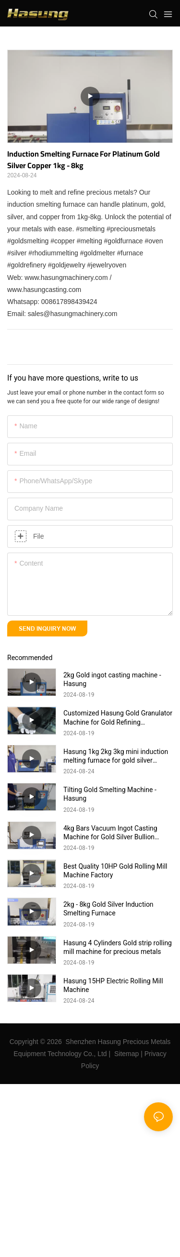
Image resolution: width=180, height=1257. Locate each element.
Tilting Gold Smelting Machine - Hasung (109, 794)
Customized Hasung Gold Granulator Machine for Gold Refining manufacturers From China (117, 717)
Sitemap (126, 1054)
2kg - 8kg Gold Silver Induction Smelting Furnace (108, 908)
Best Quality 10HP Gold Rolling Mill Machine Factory (115, 870)
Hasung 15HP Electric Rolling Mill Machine (113, 985)
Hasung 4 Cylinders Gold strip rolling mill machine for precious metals (117, 947)
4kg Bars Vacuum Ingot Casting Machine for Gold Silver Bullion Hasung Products (110, 832)
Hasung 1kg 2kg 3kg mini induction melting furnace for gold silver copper (115, 756)
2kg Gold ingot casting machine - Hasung (112, 679)
